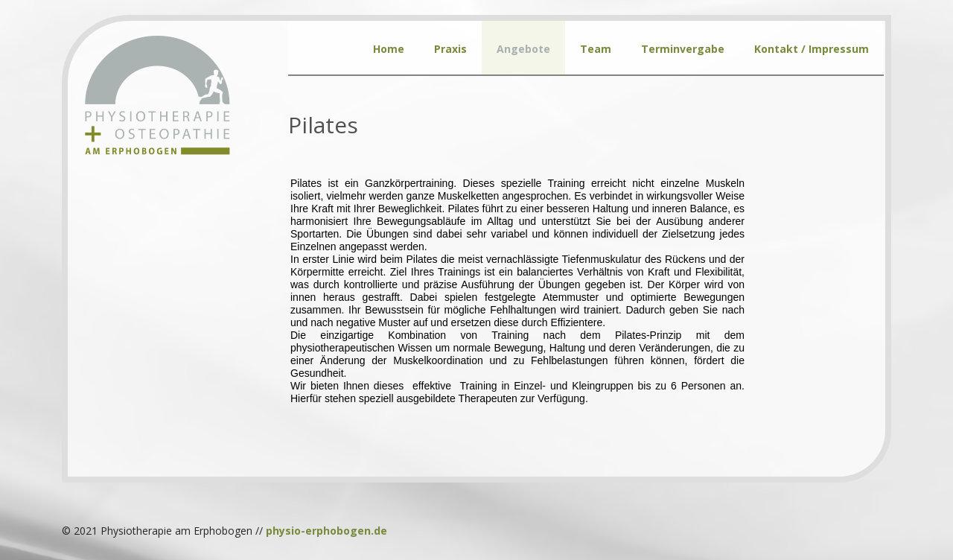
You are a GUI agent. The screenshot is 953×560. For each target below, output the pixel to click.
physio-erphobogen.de (326, 531)
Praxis (450, 49)
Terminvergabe (682, 49)
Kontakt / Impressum (811, 49)
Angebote (523, 49)
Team (595, 49)
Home (388, 49)
